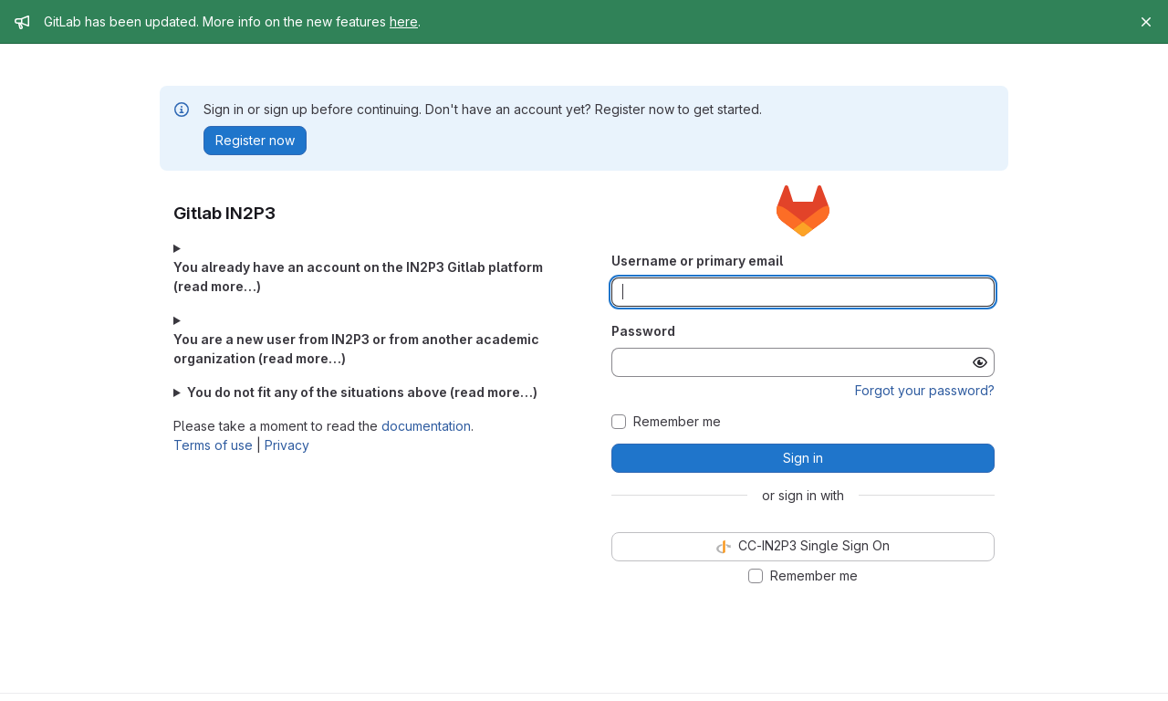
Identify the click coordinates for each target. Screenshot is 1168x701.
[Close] (1146, 22)
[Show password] (980, 362)
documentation (426, 426)
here (404, 21)
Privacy (287, 445)
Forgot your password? (925, 390)
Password (643, 331)
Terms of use (213, 445)
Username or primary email (697, 260)
